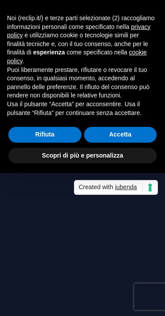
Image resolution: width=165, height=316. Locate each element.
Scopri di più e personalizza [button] (82, 155)
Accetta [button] (120, 134)
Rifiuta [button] (45, 134)
